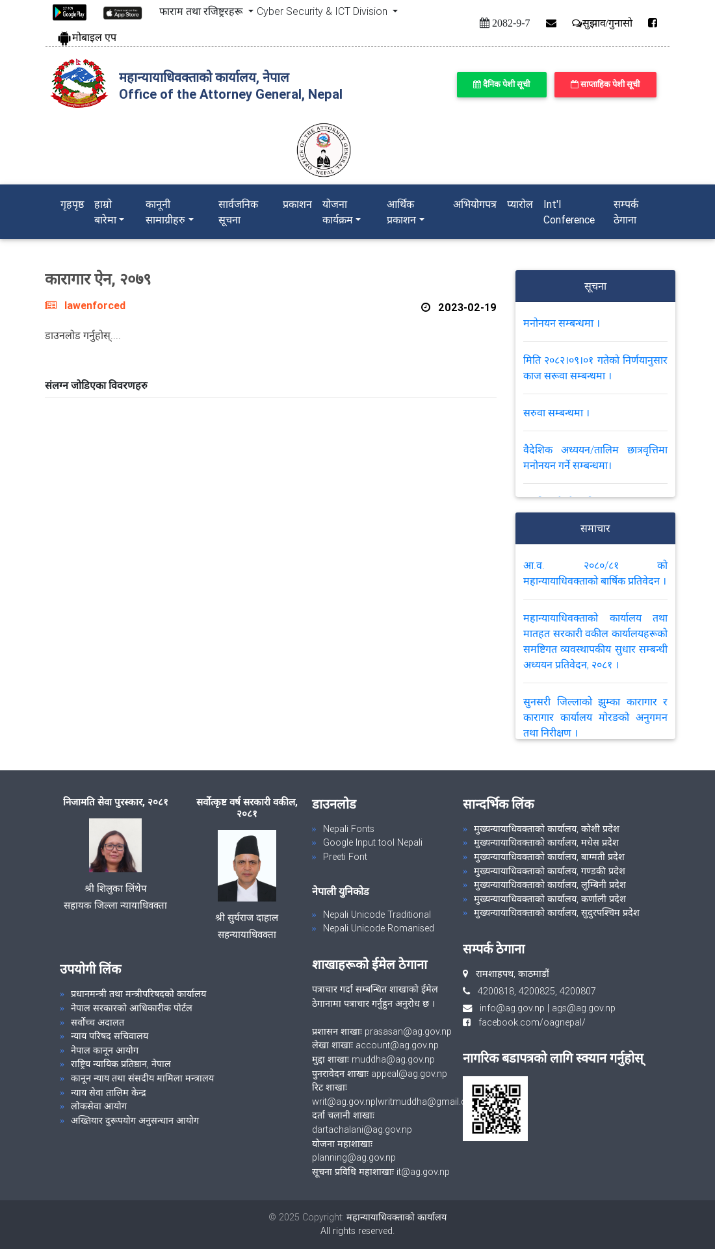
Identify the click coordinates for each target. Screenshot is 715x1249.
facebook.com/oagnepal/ (528, 1022)
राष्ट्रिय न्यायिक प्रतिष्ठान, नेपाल (121, 1064)
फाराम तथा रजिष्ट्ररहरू (202, 11)
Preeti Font (345, 857)
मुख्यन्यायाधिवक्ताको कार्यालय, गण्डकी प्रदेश (549, 871)
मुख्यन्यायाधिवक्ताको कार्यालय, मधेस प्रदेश (546, 842)
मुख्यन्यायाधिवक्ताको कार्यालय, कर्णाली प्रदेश (550, 899)
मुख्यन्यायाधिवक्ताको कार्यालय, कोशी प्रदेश (546, 829)
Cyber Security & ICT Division (323, 11)
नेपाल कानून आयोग (104, 1050)
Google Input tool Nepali (372, 842)
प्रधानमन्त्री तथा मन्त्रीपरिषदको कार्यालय (138, 994)
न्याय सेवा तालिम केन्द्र (108, 1092)
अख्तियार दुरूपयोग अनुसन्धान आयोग (135, 1120)
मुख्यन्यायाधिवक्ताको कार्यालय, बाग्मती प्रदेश (549, 857)
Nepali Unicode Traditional (377, 914)
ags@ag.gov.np (584, 1008)
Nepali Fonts (348, 829)
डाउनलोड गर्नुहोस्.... (83, 335)
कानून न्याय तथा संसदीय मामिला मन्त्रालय (142, 1078)
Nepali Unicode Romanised (378, 928)
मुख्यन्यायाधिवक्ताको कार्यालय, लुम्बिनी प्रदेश (550, 884)
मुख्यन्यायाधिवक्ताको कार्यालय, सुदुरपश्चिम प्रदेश (557, 912)
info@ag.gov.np (512, 1008)
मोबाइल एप (86, 37)
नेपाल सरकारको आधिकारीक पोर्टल (131, 1008)
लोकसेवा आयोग (99, 1106)
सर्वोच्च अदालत (97, 1022)
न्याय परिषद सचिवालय (109, 1036)
